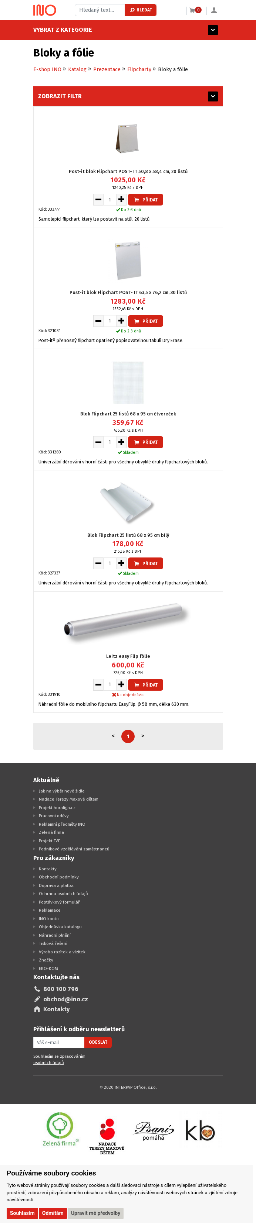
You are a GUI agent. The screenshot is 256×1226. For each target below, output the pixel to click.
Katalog (77, 69)
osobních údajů (48, 1062)
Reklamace (50, 910)
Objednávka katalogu (60, 926)
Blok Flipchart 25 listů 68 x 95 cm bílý (128, 535)
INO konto (49, 918)
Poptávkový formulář (59, 902)
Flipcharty (139, 69)
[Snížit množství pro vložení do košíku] (98, 200)
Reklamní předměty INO (62, 824)
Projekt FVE (49, 840)
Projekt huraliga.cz (57, 807)
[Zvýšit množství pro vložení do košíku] (122, 200)
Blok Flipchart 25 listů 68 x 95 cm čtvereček (128, 414)
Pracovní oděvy (54, 815)
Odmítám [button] (53, 1213)
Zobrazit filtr (60, 96)
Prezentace (107, 69)
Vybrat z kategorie (62, 29)
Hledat (140, 10)
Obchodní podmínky (59, 877)
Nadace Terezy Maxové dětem (68, 799)
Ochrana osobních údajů (63, 893)
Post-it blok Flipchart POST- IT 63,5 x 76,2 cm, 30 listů (128, 292)
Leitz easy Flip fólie (128, 656)
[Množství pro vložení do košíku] (110, 200)
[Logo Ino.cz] (44, 10)
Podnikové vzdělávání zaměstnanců (74, 849)
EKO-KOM (48, 968)
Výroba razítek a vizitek (62, 951)
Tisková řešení (53, 943)
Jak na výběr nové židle (62, 791)
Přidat (145, 200)
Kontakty (48, 868)
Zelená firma (51, 832)
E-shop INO (47, 69)
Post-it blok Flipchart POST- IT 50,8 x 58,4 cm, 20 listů (128, 171)
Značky (46, 960)
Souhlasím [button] (22, 1213)
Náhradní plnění (55, 935)
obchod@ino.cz (65, 999)
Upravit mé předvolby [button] (95, 1213)
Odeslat (98, 1042)
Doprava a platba (56, 885)
